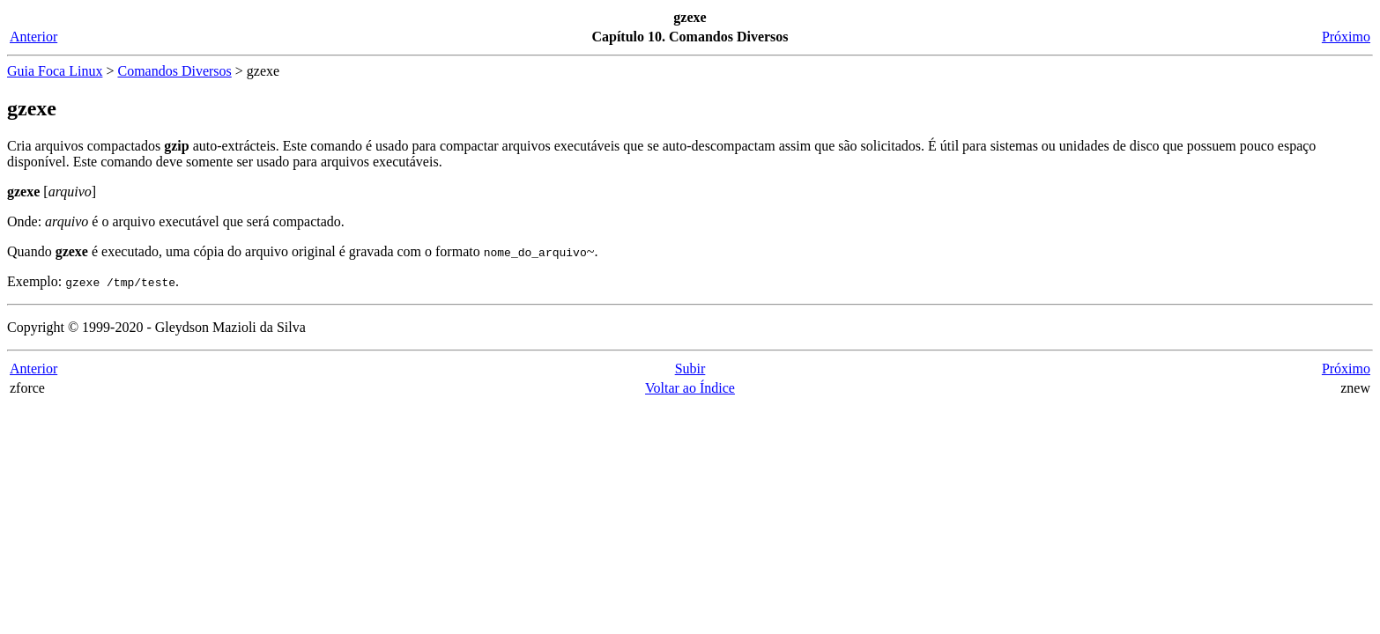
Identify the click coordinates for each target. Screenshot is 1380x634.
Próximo (1346, 36)
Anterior (33, 36)
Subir (690, 368)
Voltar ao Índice (690, 387)
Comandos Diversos (174, 70)
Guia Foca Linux (54, 70)
